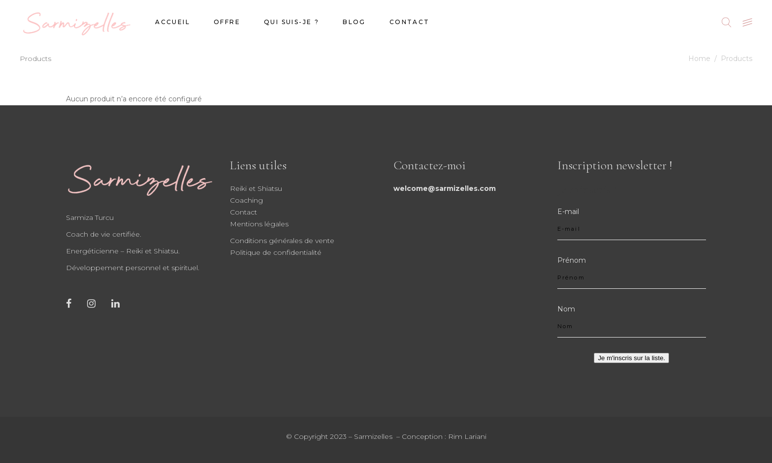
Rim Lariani (467, 436)
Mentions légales (259, 223)
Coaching (246, 200)
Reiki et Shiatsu (256, 188)
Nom (566, 309)
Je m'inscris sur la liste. (631, 358)
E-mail (568, 211)
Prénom (571, 260)
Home (699, 58)
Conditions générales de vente (282, 240)
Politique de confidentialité (276, 252)
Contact (243, 212)
